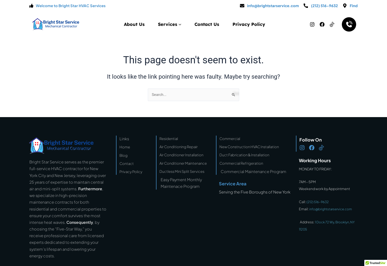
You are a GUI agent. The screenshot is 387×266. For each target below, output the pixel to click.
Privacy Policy (248, 24)
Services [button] (169, 24)
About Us (134, 24)
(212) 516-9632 (318, 201)
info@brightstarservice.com (332, 208)
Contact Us (206, 24)
